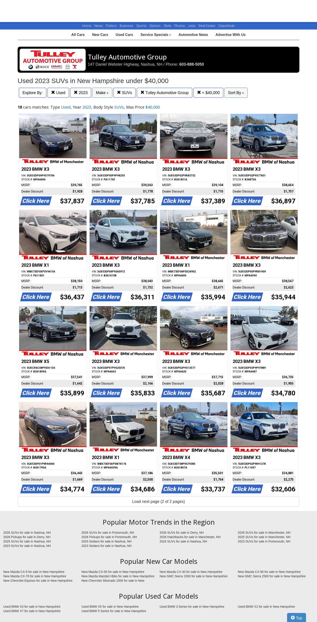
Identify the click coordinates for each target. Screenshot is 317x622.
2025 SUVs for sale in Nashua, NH (27, 541)
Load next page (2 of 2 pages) (158, 501)
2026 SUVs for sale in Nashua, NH (27, 532)
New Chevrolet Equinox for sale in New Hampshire (37, 580)
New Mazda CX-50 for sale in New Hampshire (112, 572)
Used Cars (124, 35)
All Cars (78, 35)
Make (102, 93)
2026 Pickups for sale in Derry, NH (26, 537)
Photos (180, 26)
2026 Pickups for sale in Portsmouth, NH (109, 537)
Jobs (192, 26)
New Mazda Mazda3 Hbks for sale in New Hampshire (117, 576)
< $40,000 (208, 92)
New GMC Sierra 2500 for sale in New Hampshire (272, 576)
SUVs (124, 92)
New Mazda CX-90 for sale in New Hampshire (269, 572)
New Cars (100, 35)
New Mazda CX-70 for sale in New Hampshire (34, 576)
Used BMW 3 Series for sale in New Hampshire (192, 606)
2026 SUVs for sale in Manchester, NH (264, 532)
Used (58, 92)
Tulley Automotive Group (164, 92)
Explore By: (32, 93)
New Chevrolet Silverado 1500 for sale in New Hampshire (112, 581)
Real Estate (207, 26)
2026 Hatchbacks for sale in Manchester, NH (190, 537)
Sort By (236, 93)
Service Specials (155, 35)
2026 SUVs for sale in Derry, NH (182, 532)
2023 (81, 92)
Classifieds (226, 26)
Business (127, 26)
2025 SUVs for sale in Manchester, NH (264, 537)
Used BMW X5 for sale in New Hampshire (110, 606)
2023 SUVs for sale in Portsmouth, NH (264, 541)
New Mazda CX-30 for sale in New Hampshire (191, 572)
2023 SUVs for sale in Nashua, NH (27, 546)
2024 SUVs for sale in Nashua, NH (183, 541)
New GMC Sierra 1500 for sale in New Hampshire (194, 576)
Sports (141, 26)
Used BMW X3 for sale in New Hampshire (32, 606)
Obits (168, 26)
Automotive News (193, 35)
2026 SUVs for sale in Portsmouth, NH (107, 532)
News (98, 26)
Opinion (155, 26)
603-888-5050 (191, 64)
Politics (111, 26)
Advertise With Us (231, 35)
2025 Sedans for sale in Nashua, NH (106, 541)
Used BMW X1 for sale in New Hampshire (266, 606)
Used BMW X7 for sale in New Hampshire (32, 611)
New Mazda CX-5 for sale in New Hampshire (34, 572)
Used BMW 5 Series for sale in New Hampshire (113, 611)
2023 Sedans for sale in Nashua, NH (106, 546)
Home (86, 26)
